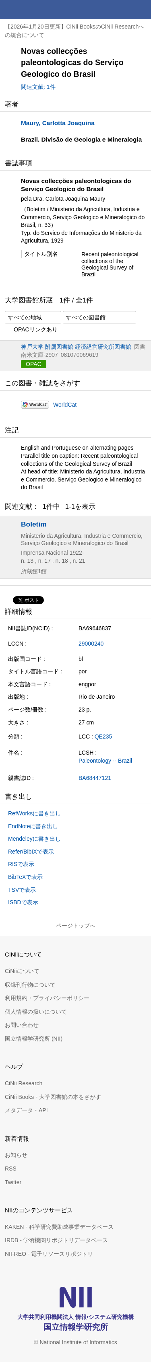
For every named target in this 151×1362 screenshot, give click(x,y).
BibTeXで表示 (25, 877)
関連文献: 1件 (38, 87)
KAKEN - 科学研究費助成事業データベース (59, 1227)
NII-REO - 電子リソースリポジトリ (49, 1254)
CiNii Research (23, 1083)
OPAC (33, 364)
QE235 (103, 736)
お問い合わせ (22, 1025)
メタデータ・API (26, 1110)
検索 (122, 9)
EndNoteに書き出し (33, 826)
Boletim (34, 524)
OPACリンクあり (31, 329)
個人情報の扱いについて (36, 1011)
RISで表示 (21, 864)
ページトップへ (75, 925)
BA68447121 (95, 778)
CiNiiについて (22, 971)
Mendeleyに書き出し (34, 838)
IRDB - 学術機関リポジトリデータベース (56, 1240)
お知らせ (16, 1155)
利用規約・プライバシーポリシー (47, 998)
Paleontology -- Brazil (105, 760)
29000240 (91, 643)
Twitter (13, 1182)
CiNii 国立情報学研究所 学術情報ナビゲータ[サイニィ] (35, 9)
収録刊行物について (30, 984)
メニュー (141, 9)
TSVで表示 (22, 890)
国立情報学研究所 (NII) (33, 1038)
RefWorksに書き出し (34, 813)
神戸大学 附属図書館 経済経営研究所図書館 (76, 347)
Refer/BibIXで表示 (31, 851)
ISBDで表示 (23, 902)
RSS (11, 1168)
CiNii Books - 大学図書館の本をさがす (53, 1097)
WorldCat (65, 404)
